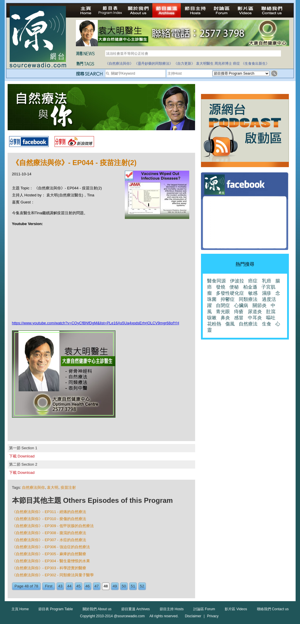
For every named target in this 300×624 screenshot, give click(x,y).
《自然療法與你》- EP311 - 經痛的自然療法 (49, 512)
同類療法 (248, 299)
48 (106, 586)
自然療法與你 (33, 487)
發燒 (220, 286)
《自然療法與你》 (119, 63)
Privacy (213, 616)
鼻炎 (225, 317)
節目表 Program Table (55, 609)
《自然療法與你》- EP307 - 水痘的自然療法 (49, 540)
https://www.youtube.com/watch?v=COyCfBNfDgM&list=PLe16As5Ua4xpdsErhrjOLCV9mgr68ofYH (95, 323)
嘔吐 (270, 317)
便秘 (234, 286)
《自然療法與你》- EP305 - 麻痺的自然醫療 (49, 554)
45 (78, 586)
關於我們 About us (97, 609)
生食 (266, 323)
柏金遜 (250, 286)
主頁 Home (20, 609)
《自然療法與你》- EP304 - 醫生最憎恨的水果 (51, 561)
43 (60, 586)
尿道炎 (255, 311)
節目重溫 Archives (135, 609)
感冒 (238, 317)
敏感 (253, 293)
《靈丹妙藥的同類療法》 (153, 63)
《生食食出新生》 (255, 63)
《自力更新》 (184, 63)
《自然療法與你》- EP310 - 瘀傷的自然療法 (49, 519)
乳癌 (266, 280)
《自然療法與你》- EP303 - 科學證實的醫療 (49, 568)
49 (115, 586)
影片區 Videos (236, 609)
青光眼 (223, 311)
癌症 (236, 63)
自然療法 (248, 323)
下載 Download (22, 456)
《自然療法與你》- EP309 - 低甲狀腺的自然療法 (53, 526)
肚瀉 (270, 311)
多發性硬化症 (230, 293)
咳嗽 (212, 317)
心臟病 (241, 305)
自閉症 (223, 305)
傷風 (230, 323)
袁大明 (52, 487)
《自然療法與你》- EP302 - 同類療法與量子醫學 (53, 575)
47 (97, 586)
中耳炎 (255, 317)
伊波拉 (237, 280)
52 (142, 586)
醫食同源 (216, 280)
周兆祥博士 (223, 63)
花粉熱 (214, 323)
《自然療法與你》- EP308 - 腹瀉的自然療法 (49, 533)
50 (124, 586)
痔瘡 (238, 311)
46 (88, 586)
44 (69, 586)
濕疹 (266, 293)
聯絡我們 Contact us (273, 609)
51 (133, 586)
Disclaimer (193, 616)
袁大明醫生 (205, 63)
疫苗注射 (68, 487)
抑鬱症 (228, 299)
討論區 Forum (204, 609)
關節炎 (260, 305)
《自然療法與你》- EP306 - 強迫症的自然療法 (51, 547)
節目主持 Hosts (172, 609)
